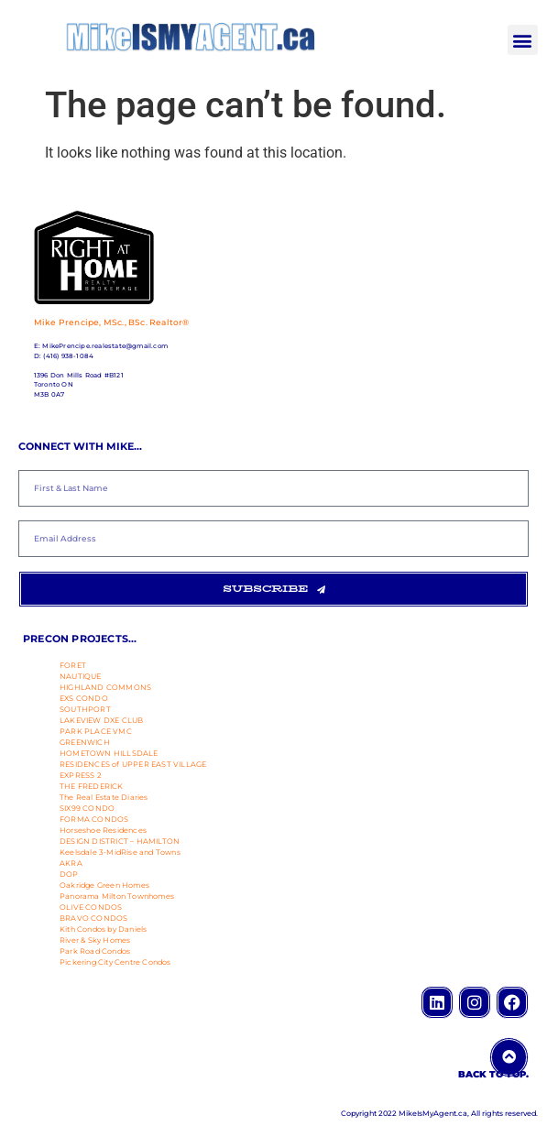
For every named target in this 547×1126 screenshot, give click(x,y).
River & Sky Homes (95, 940)
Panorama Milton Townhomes (117, 896)
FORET (73, 665)
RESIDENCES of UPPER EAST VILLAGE (133, 764)
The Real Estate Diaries (104, 797)
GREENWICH (85, 742)
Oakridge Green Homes (104, 885)
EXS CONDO (84, 698)
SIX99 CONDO (87, 808)
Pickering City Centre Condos (115, 962)
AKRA (71, 863)
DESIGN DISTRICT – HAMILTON (120, 841)
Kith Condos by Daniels (103, 929)
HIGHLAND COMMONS (105, 687)
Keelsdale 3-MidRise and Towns (120, 852)
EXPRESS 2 (81, 775)
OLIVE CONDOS (91, 907)
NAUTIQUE (81, 676)
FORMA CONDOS (94, 819)
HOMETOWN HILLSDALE (109, 753)
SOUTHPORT (85, 709)
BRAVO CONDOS (93, 918)
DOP (69, 874)
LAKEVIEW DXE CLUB (101, 720)
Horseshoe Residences (103, 830)
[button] (523, 40)
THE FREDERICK (92, 786)
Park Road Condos (95, 951)
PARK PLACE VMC (96, 731)
